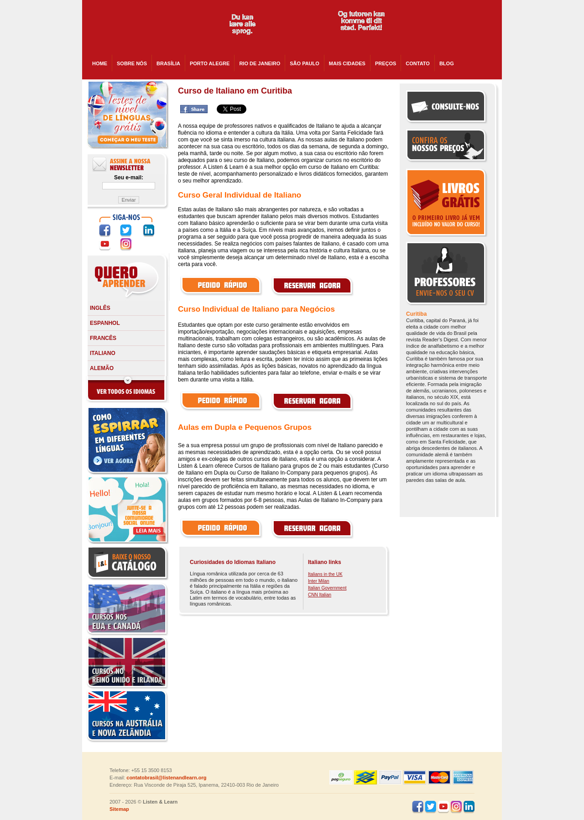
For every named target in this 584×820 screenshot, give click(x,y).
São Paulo (304, 63)
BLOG (446, 63)
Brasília (168, 63)
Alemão (102, 368)
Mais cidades (347, 63)
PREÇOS (385, 63)
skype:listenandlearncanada (445, 44)
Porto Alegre (209, 63)
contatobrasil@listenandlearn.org (166, 777)
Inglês (100, 308)
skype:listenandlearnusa (445, 27)
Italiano (102, 353)
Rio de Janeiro (259, 63)
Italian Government (327, 587)
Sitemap (119, 809)
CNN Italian (319, 594)
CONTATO (418, 63)
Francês (103, 338)
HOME (99, 63)
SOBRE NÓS (132, 63)
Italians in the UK (325, 574)
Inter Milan (318, 581)
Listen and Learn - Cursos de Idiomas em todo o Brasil (147, 27)
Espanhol (105, 323)
